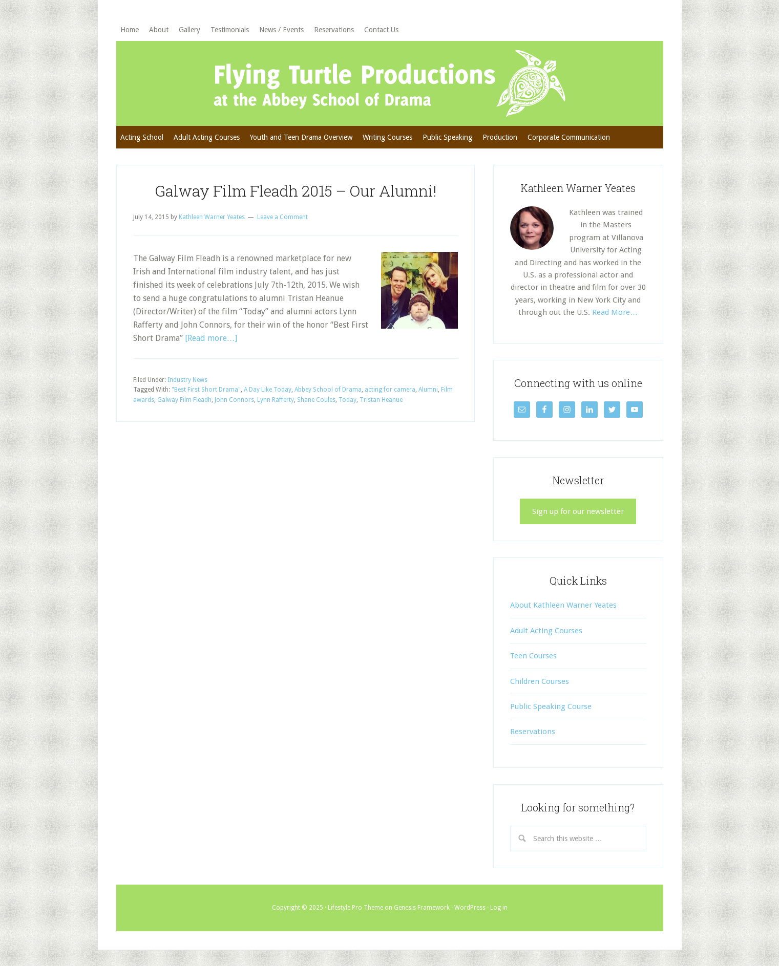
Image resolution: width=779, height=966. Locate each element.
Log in (499, 907)
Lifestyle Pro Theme (355, 907)
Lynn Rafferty (275, 399)
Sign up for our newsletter (578, 511)
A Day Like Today (267, 389)
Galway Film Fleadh (184, 399)
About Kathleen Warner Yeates (563, 605)
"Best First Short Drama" (206, 389)
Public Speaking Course (551, 706)
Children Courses (539, 681)
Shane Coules (316, 399)
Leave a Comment (282, 217)
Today (347, 399)
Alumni (428, 389)
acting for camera (390, 389)
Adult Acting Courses (546, 630)
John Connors (234, 399)
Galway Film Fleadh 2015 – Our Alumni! (295, 191)
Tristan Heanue (381, 399)
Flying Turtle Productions (389, 83)
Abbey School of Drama (328, 389)
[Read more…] (211, 338)
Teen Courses (533, 655)
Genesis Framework (422, 907)
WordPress (470, 907)
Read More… (615, 312)
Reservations (532, 731)
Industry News (187, 379)
